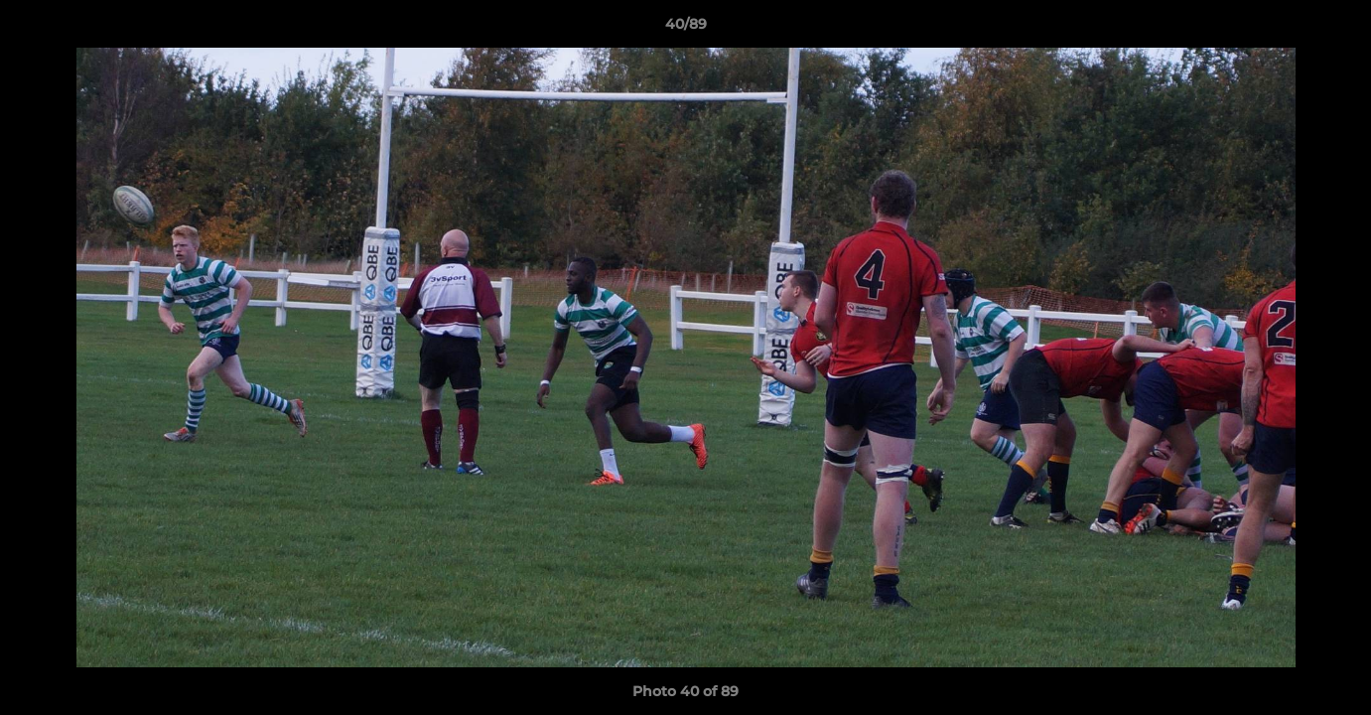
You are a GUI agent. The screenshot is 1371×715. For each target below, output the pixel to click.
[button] (1335, 29)
